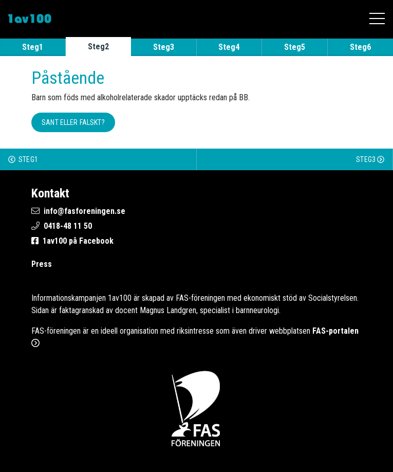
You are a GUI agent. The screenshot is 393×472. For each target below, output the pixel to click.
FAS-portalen (335, 331)
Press (41, 264)
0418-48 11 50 (68, 226)
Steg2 (98, 46)
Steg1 (32, 47)
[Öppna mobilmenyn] (377, 18)
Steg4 (228, 47)
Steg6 (360, 47)
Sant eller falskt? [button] (73, 122)
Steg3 (163, 47)
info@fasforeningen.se (84, 211)
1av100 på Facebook (78, 241)
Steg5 (294, 47)
